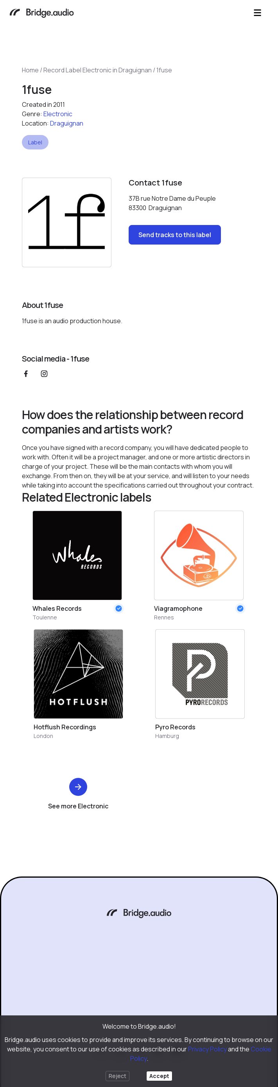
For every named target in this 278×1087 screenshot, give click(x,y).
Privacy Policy (207, 1049)
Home (30, 70)
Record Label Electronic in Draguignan (97, 70)
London (43, 736)
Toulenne (44, 617)
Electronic (57, 114)
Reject (117, 1076)
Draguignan (66, 123)
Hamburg (167, 736)
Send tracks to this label (174, 234)
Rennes (164, 617)
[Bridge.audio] (41, 14)
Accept (159, 1076)
